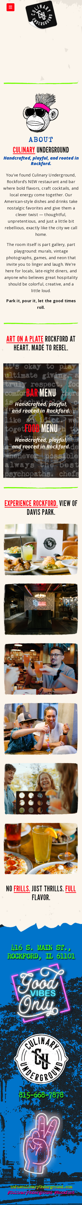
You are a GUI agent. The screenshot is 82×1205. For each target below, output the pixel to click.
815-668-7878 (41, 1095)
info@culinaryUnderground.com (41, 1186)
